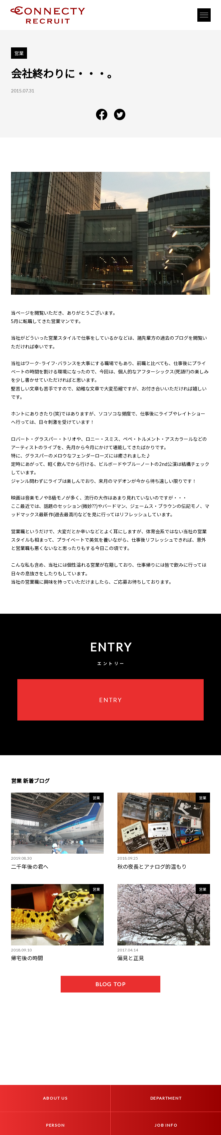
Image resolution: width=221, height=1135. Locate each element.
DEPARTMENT (166, 1098)
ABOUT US (55, 1098)
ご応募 (120, 581)
